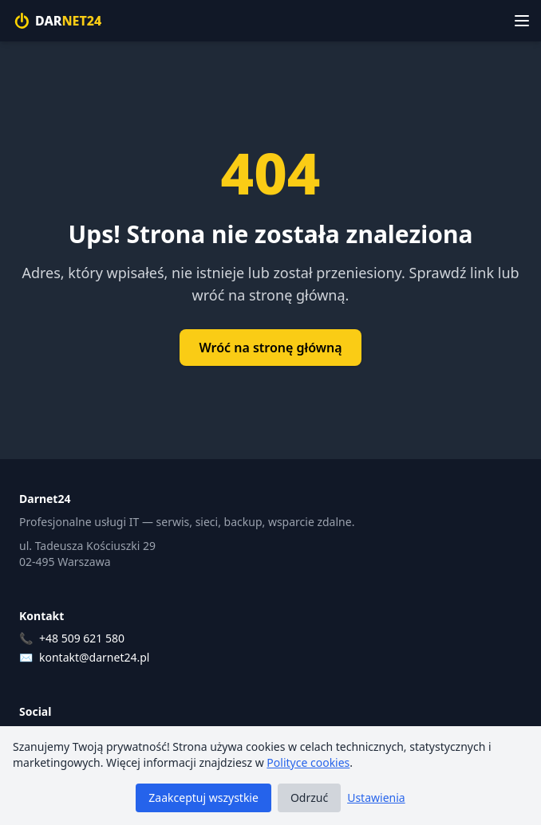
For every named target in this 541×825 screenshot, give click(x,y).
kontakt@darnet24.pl (94, 657)
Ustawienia (376, 797)
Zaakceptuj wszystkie (203, 797)
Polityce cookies (308, 762)
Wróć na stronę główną (270, 347)
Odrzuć (309, 797)
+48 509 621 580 (81, 638)
